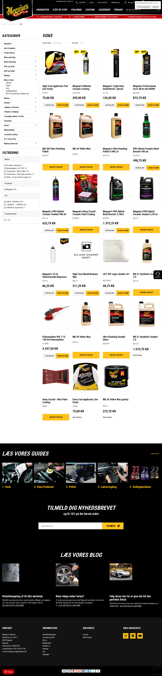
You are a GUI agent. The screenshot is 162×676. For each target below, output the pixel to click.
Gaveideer (104, 9)
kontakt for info (55, 167)
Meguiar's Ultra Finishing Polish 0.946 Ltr (115, 150)
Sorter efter (46, 43)
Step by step (60, 9)
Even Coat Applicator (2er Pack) (85, 401)
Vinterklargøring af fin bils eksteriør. (22, 596)
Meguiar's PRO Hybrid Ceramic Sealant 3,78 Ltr (145, 213)
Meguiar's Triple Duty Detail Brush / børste (113, 87)
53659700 (80, 2)
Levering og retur (48, 637)
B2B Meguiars (115, 2)
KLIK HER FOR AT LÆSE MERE (13, 605)
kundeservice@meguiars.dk (17, 651)
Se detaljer (49, 105)
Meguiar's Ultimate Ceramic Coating (82, 87)
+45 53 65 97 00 (19, 649)
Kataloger (45, 654)
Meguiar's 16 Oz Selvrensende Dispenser (54, 275)
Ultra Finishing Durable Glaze (114, 338)
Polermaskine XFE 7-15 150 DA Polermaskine (53, 338)
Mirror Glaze (13, 24)
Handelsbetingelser (49, 634)
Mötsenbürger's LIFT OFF (16, 168)
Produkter (42, 9)
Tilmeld (113, 526)
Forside (4, 24)
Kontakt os (46, 646)
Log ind (85, 634)
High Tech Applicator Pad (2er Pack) (55, 87)
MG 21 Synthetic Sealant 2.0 (145, 275)
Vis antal (75, 43)
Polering (76, 9)
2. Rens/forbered (44, 487)
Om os (44, 640)
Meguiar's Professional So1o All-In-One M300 (144, 87)
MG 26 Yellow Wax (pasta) (115, 399)
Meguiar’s (11, 189)
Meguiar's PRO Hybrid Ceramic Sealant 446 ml (54, 213)
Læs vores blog (81, 555)
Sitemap (45, 649)
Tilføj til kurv (62, 105)
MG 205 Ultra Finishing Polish (53, 150)
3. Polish (71, 487)
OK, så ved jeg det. (144, 7)
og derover (15, 207)
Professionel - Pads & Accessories (20, 174)
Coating (90, 9)
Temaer (118, 9)
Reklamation (46, 643)
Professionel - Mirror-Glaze (17, 171)
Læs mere (155, 453)
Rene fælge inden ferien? (70, 596)
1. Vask (6, 487)
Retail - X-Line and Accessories (18, 177)
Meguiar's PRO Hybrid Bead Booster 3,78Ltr (113, 213)
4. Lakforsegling (107, 487)
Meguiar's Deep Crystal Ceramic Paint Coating (84, 213)
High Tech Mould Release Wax (85, 275)
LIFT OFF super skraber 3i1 (116, 274)
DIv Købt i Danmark (14, 165)
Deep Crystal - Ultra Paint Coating (54, 401)
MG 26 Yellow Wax (82, 148)
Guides (91, 2)
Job (43, 651)
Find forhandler (102, 2)
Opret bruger (87, 637)
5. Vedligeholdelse (140, 487)
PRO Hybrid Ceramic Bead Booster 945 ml (146, 150)
